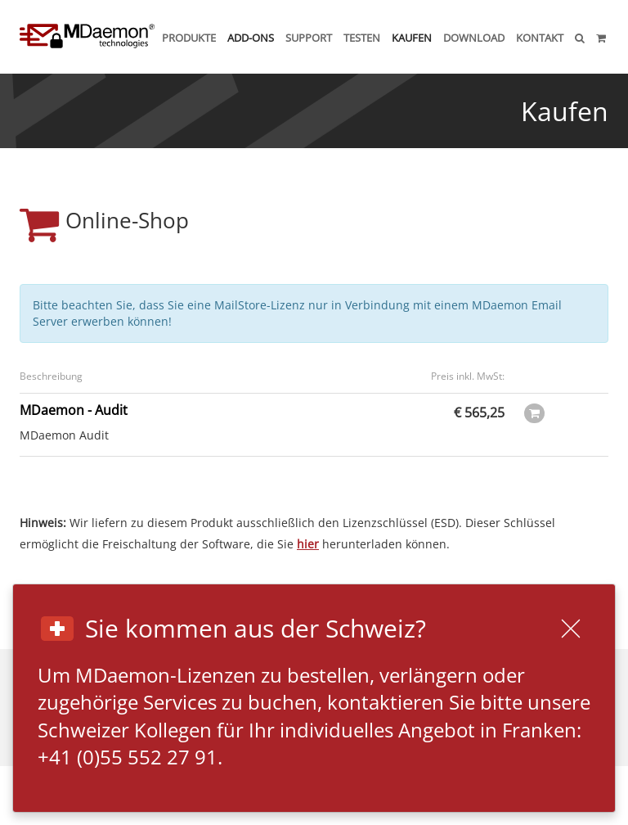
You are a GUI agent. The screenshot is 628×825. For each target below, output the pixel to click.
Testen (361, 37)
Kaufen (412, 37)
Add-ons (250, 37)
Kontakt (539, 37)
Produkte (189, 37)
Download (474, 37)
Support (308, 37)
